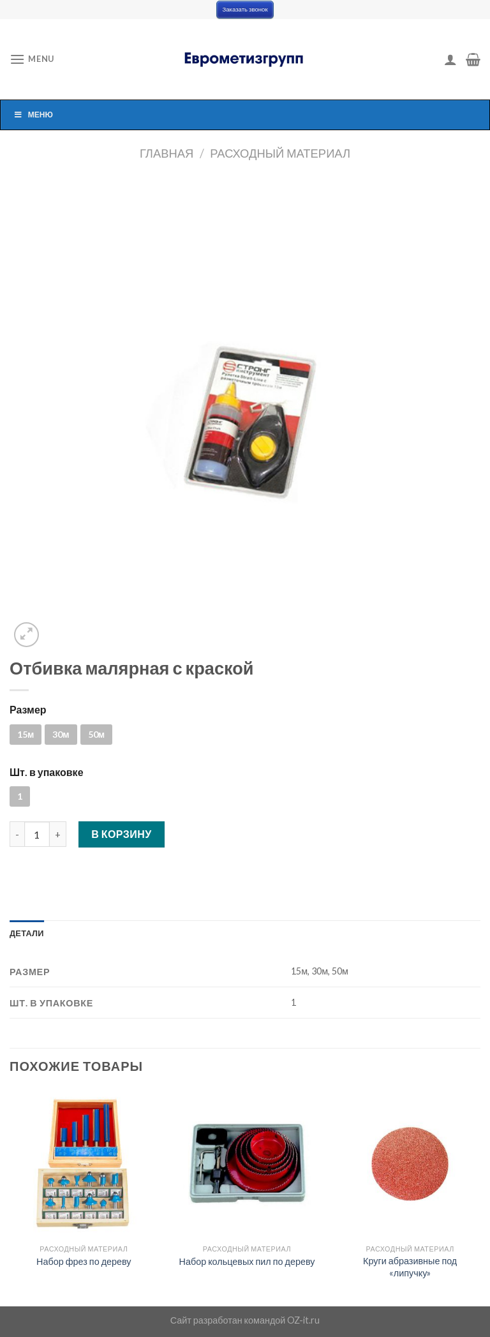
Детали (27, 933)
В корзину (121, 834)
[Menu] (32, 59)
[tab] (27, 933)
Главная (166, 153)
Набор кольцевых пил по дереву (247, 1261)
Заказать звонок (244, 9)
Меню (33, 114)
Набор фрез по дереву (83, 1261)
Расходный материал (280, 153)
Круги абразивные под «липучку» (410, 1266)
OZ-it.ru (303, 1320)
